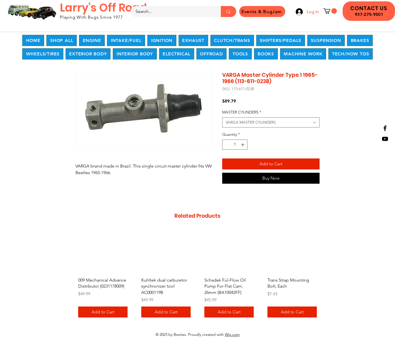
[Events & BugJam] (262, 11)
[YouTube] (385, 139)
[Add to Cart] (103, 312)
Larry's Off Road (103, 7)
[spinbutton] (235, 144)
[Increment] (243, 144)
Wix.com (232, 334)
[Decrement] (226, 144)
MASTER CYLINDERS (241, 112)
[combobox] (271, 122)
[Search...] (172, 11)
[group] (197, 275)
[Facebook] (385, 128)
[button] (330, 11)
